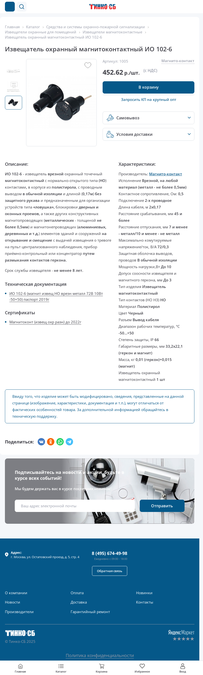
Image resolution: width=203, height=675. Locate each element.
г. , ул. (45, 554)
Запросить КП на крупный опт (148, 99)
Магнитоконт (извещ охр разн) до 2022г (45, 321)
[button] (22, 7)
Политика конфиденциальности (100, 655)
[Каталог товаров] (10, 7)
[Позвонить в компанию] (185, 7)
